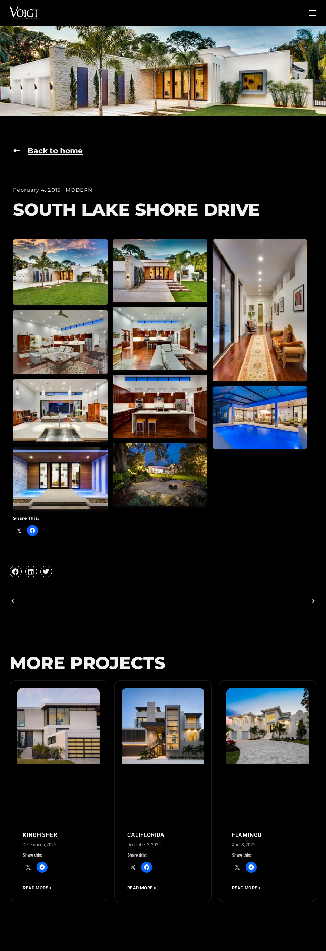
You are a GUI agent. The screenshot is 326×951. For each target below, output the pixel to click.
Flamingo (247, 835)
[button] (15, 571)
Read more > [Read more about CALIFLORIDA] (141, 888)
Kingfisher (40, 835)
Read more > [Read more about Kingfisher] (37, 888)
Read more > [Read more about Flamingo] (246, 888)
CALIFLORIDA (146, 835)
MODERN (79, 189)
